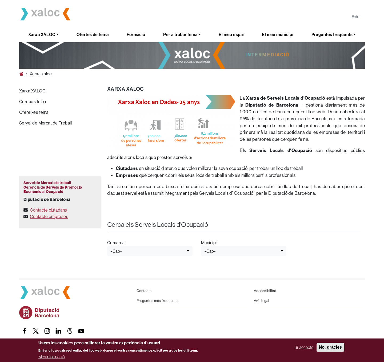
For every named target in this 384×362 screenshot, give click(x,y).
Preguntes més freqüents (157, 301)
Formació (136, 34)
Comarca (116, 242)
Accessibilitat (265, 291)
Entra (356, 17)
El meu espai (231, 34)
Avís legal (261, 301)
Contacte (144, 291)
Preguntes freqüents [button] (332, 34)
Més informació (51, 356)
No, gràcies (330, 347)
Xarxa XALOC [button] (41, 34)
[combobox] (150, 251)
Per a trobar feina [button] (180, 34)
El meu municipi (277, 34)
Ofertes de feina (93, 34)
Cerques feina (32, 101)
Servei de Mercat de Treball (45, 123)
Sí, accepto (303, 347)
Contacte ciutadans (48, 210)
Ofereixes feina (34, 112)
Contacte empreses (49, 216)
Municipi (209, 242)
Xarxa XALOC (32, 91)
